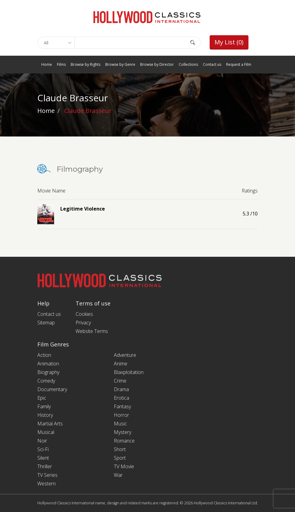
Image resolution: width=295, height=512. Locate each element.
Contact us (212, 64)
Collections (188, 64)
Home (46, 64)
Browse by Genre (120, 64)
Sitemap (46, 322)
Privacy (83, 322)
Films (61, 64)
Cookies (84, 314)
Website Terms (92, 331)
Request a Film (238, 64)
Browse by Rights (85, 64)
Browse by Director (157, 64)
